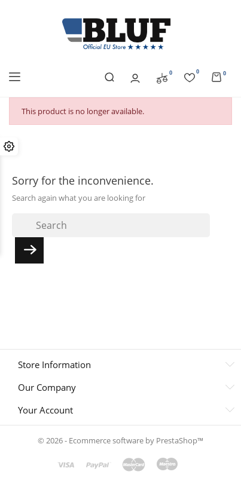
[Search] (111, 225)
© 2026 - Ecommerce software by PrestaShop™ (120, 440)
